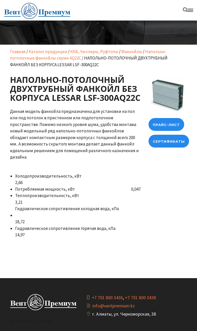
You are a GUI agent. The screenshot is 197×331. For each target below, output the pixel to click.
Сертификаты (169, 141)
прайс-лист (166, 125)
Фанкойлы (131, 51)
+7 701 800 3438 (140, 297)
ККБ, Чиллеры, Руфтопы (94, 51)
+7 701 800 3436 (107, 297)
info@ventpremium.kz (113, 306)
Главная (18, 51)
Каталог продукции (48, 51)
